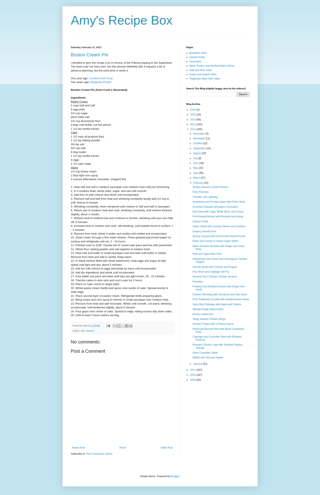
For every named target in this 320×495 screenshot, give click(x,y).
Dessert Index (197, 57)
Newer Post (78, 447)
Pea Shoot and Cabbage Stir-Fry (210, 271)
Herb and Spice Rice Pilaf (206, 253)
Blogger (175, 476)
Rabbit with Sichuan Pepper (207, 357)
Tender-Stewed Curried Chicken (210, 187)
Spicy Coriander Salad (204, 352)
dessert (90, 330)
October (198, 143)
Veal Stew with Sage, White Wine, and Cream (217, 211)
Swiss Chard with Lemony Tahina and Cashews (219, 226)
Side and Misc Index (200, 70)
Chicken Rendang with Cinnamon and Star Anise (219, 294)
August (197, 153)
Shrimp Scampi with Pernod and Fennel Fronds (218, 236)
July (195, 158)
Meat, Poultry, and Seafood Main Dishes (211, 65)
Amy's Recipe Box (122, 20)
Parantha (197, 281)
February (198, 182)
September (199, 148)
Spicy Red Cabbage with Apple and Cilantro (216, 304)
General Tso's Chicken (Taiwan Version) (214, 276)
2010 (193, 375)
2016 (193, 109)
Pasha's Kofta (200, 221)
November (199, 138)
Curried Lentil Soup (101, 78)
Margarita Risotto (100, 82)
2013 (193, 124)
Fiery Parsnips (200, 191)
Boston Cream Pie (89, 54)
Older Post (167, 447)
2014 (193, 119)
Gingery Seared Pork (204, 231)
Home (122, 447)
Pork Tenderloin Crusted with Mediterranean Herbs (220, 299)
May (196, 167)
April (196, 173)
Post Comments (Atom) (99, 453)
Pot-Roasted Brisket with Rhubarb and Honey (217, 216)
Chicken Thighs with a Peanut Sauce (213, 323)
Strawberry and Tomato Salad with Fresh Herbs (218, 201)
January (198, 363)
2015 (193, 114)
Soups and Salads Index (203, 74)
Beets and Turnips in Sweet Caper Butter (215, 241)
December (199, 133)
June (196, 163)
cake (82, 330)
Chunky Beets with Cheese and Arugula (214, 266)
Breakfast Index (198, 52)
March (197, 177)
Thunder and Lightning (205, 196)
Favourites (195, 61)
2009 (193, 379)
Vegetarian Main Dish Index (204, 78)
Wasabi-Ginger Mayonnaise (207, 309)
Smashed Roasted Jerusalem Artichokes (215, 206)
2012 (193, 129)
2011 (193, 369)
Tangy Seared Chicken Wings (208, 319)
